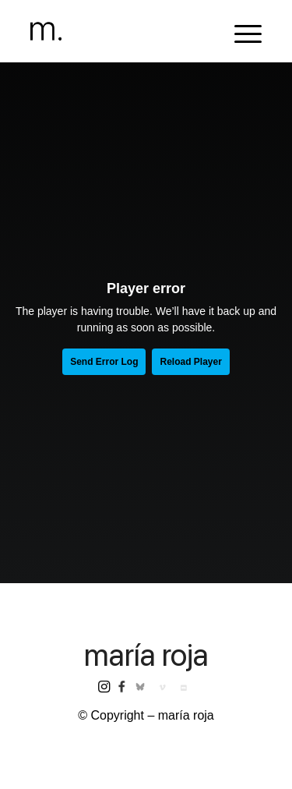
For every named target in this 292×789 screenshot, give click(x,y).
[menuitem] (240, 31)
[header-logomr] (122, 31)
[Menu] (240, 31)
